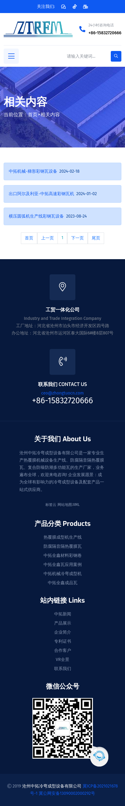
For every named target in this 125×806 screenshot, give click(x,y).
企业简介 (62, 632)
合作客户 (62, 651)
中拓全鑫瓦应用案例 (63, 565)
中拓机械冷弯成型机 (63, 574)
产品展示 (62, 623)
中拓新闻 (62, 614)
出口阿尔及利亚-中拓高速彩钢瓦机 (41, 193)
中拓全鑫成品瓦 (62, 583)
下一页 (77, 238)
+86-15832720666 (104, 33)
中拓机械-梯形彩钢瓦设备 (33, 171)
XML (76, 505)
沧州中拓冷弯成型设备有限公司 (51, 786)
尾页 (96, 238)
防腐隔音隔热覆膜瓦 (63, 546)
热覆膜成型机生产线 (63, 537)
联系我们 (62, 669)
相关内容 (50, 114)
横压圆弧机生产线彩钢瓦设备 (36, 216)
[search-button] (116, 56)
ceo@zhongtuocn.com (62, 393)
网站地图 (65, 505)
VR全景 (62, 660)
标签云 (50, 505)
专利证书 (62, 641)
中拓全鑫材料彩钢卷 (63, 556)
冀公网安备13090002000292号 (67, 793)
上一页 (47, 238)
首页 (33, 114)
